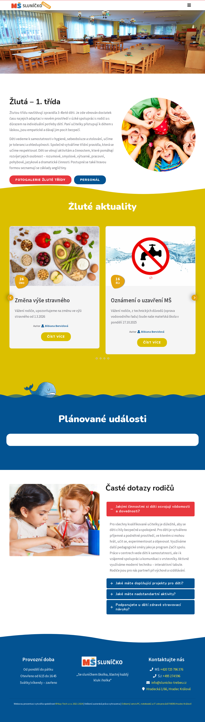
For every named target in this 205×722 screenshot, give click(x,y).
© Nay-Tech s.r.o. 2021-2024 (69, 703)
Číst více (56, 336)
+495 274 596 (171, 676)
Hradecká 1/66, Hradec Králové (168, 689)
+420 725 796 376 (171, 669)
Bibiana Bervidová (54, 326)
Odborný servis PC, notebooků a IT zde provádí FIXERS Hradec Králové (156, 703)
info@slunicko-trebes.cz (169, 682)
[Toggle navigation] (189, 5)
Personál (90, 180)
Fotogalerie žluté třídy (40, 180)
